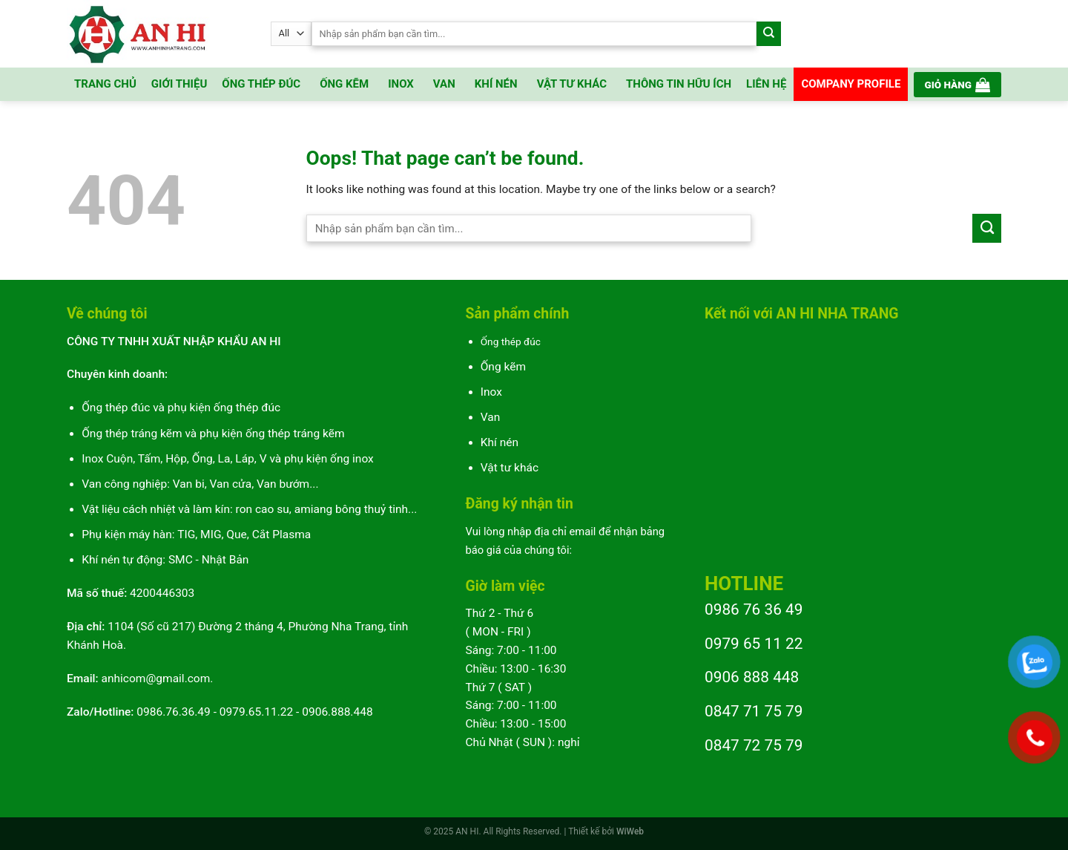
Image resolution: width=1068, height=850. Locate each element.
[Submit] (768, 34)
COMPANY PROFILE (850, 84)
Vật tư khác (509, 467)
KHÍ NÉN (496, 84)
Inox (491, 392)
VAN (444, 84)
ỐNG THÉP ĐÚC (261, 84)
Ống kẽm (503, 366)
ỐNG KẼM (344, 84)
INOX (401, 84)
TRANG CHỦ (105, 84)
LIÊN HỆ (766, 84)
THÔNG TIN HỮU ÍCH (678, 84)
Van (491, 417)
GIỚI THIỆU (179, 84)
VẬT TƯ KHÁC (572, 84)
